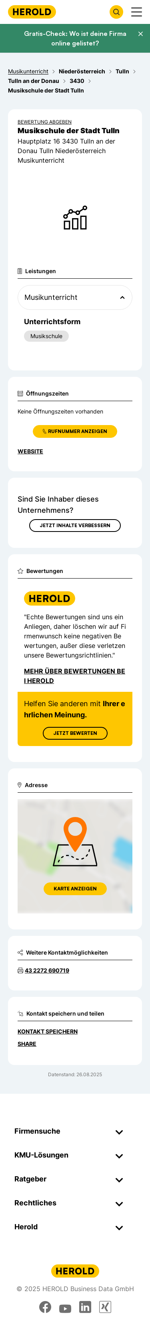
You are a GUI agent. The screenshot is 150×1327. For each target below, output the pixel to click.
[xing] (105, 1307)
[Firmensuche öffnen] (116, 12)
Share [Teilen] (27, 1043)
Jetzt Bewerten (75, 733)
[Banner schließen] (140, 34)
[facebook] (45, 1307)
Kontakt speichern (48, 1031)
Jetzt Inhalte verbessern (75, 525)
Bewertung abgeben (45, 122)
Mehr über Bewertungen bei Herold (74, 676)
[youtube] (65, 1307)
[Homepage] (32, 11)
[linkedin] (85, 1307)
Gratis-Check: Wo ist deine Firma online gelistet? (75, 38)
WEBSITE (30, 451)
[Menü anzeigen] (136, 12)
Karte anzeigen (75, 889)
